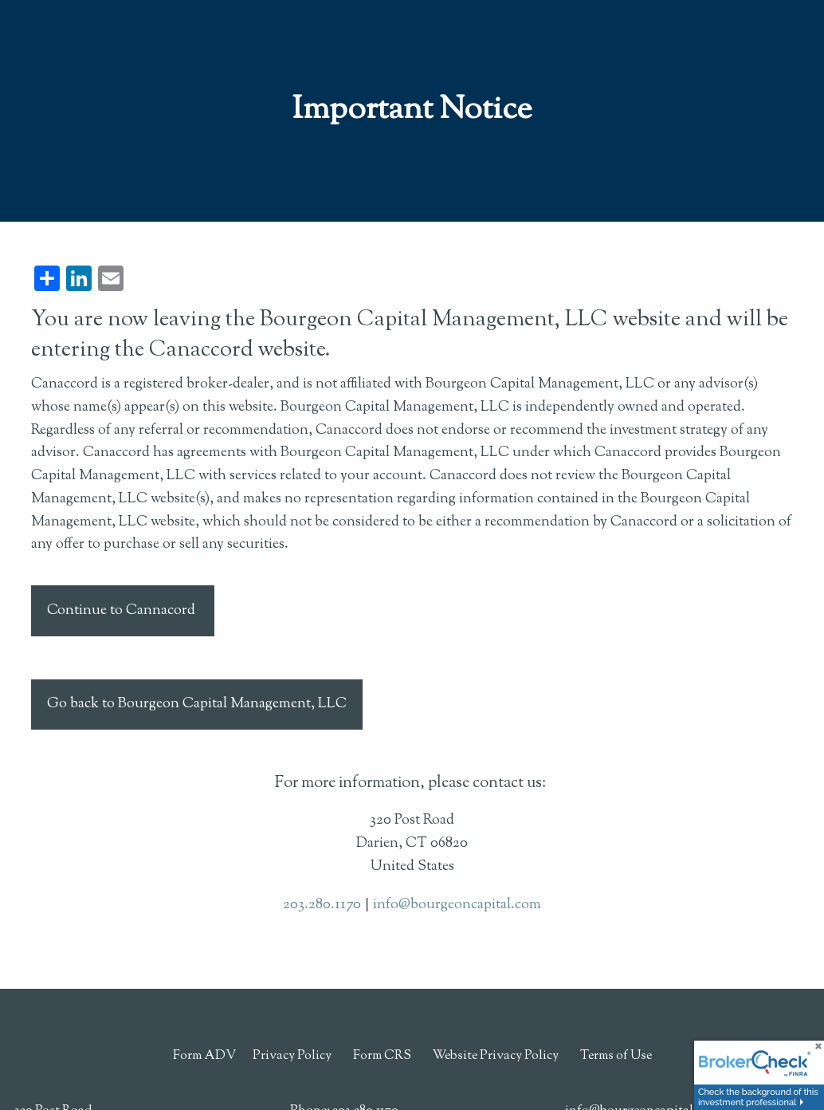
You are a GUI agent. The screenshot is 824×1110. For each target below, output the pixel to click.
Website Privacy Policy (496, 1056)
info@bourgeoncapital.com (457, 905)
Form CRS (382, 1056)
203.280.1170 (322, 905)
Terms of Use (616, 1056)
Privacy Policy (292, 1056)
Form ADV (204, 1056)
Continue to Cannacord (122, 610)
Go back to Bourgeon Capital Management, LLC (197, 704)
